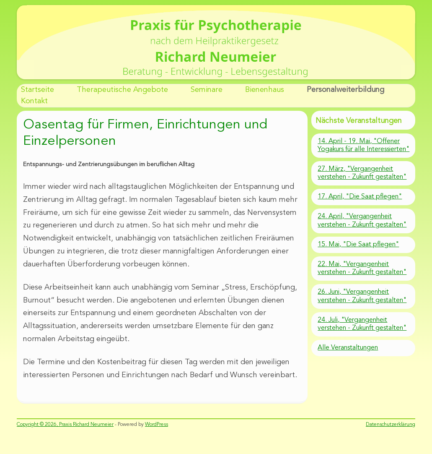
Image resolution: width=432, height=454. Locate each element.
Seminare (206, 90)
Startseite (37, 90)
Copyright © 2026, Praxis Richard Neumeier (65, 424)
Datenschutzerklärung (390, 424)
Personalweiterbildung (345, 90)
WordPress (156, 424)
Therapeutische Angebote (122, 90)
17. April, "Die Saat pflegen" (360, 196)
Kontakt (34, 101)
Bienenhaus (264, 90)
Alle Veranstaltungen (348, 347)
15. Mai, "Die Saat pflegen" (358, 244)
